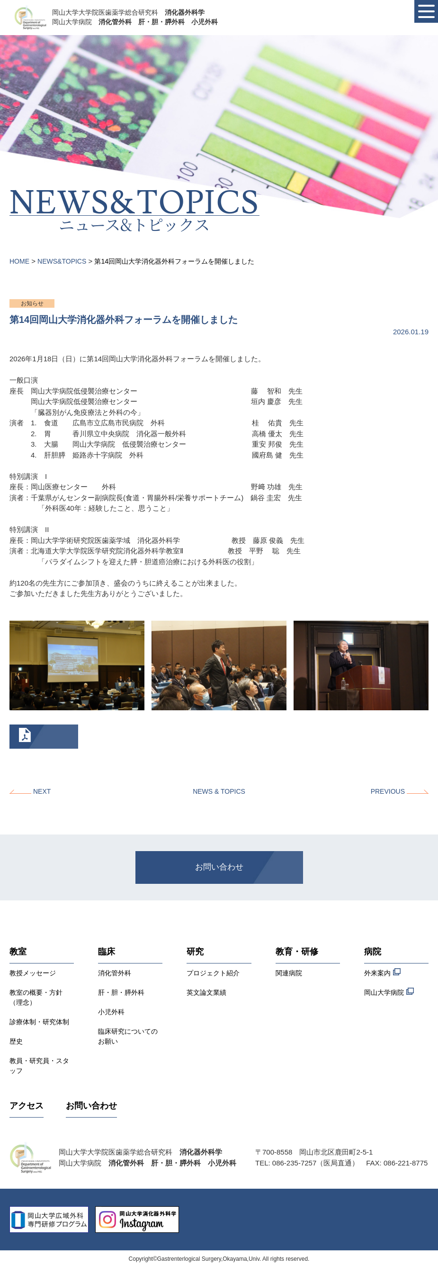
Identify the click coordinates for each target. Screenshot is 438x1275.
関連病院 (289, 973)
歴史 (16, 1041)
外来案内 (382, 972)
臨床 (106, 951)
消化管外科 (114, 973)
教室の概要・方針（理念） (36, 997)
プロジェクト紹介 (213, 973)
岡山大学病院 (389, 992)
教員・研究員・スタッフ (39, 1065)
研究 (195, 951)
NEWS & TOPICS (219, 791)
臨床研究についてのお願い (128, 1036)
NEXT (42, 791)
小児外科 (111, 1012)
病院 (372, 951)
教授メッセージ (32, 973)
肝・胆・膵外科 (121, 992)
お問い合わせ (219, 866)
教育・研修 (297, 951)
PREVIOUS (388, 791)
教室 (18, 951)
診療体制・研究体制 (39, 1022)
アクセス (26, 1105)
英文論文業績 (206, 992)
